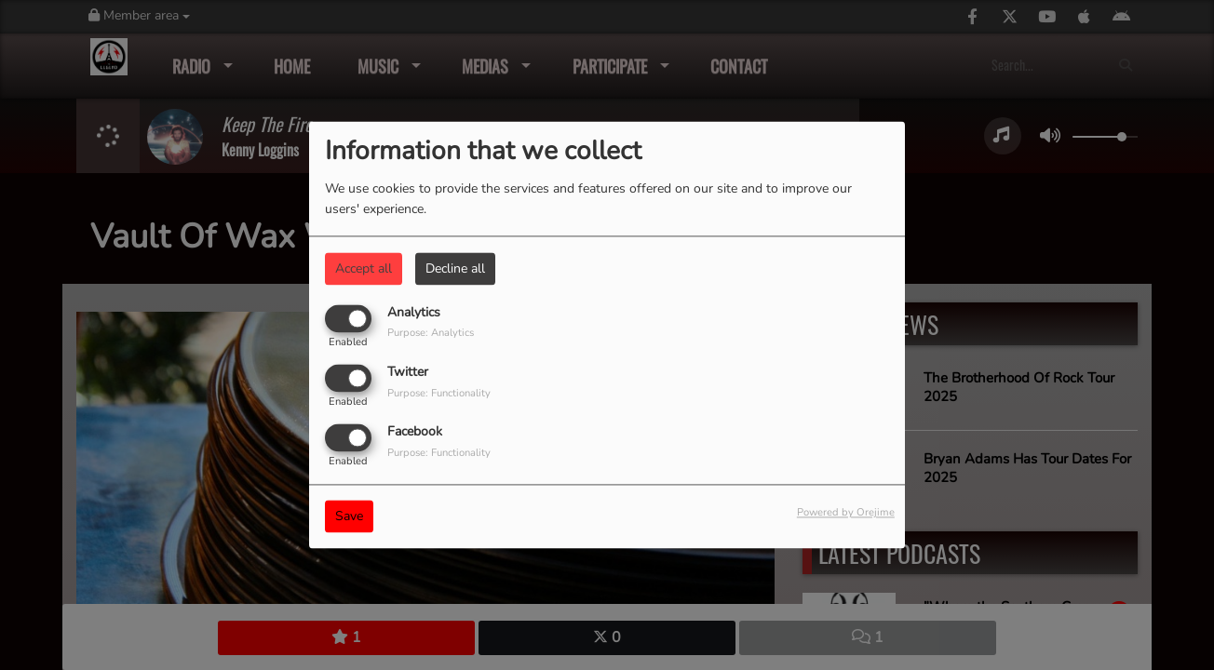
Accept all (363, 268)
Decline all (455, 268)
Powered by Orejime (846, 513)
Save (349, 517)
